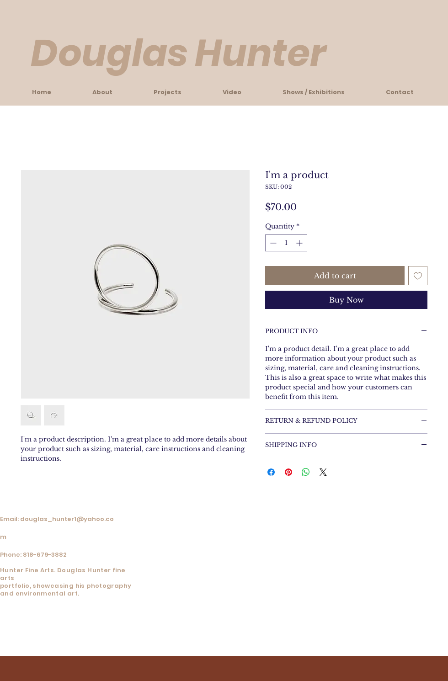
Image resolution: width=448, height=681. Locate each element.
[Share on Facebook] (271, 472)
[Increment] (300, 243)
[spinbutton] (286, 243)
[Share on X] (323, 472)
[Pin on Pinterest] (288, 472)
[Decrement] (272, 243)
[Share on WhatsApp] (305, 472)
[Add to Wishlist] (417, 275)
